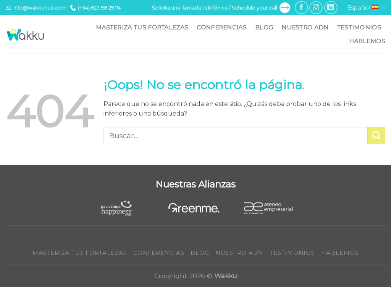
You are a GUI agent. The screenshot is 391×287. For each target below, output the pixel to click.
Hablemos (367, 41)
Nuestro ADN (304, 27)
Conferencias (222, 27)
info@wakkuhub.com (36, 8)
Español (366, 7)
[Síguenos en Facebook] (301, 8)
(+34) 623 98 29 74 (95, 8)
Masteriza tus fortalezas (142, 27)
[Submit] (376, 136)
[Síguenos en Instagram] (316, 8)
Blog (264, 27)
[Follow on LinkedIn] (331, 8)
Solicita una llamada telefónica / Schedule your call (221, 7)
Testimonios (359, 27)
